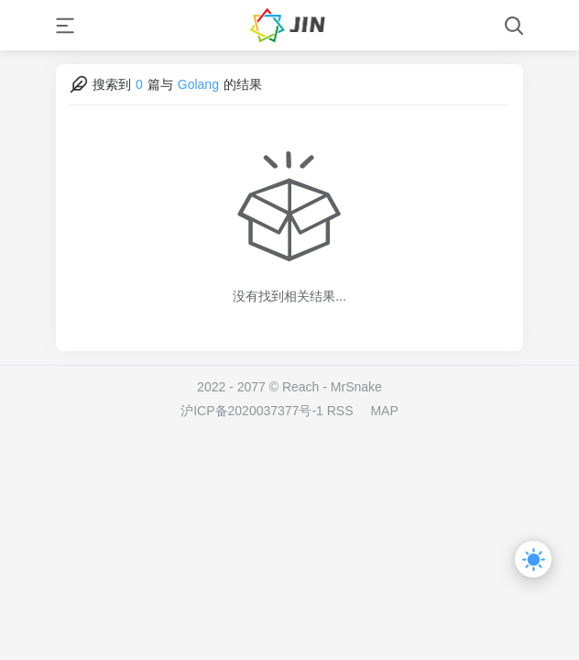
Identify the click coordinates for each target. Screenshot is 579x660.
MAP (384, 410)
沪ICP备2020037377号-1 (251, 410)
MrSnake (356, 387)
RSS (340, 410)
